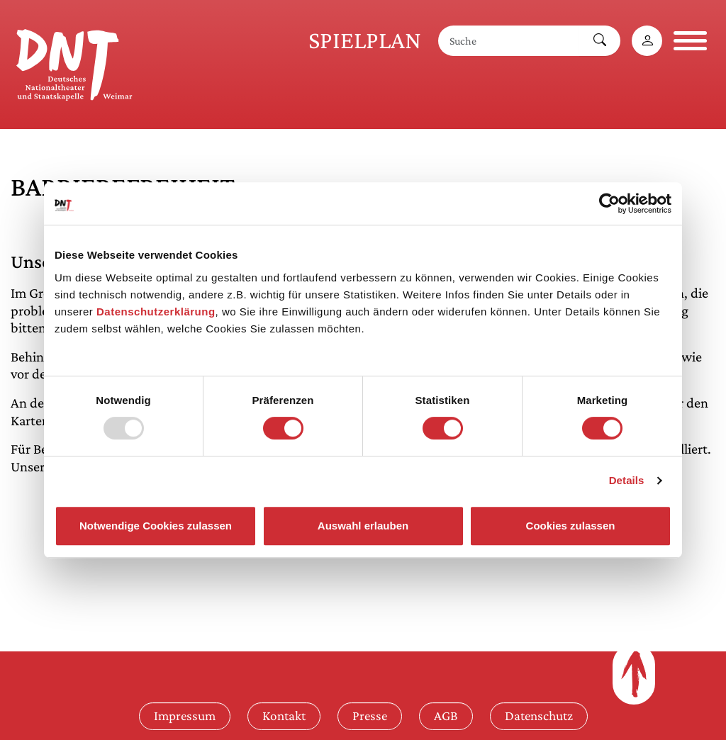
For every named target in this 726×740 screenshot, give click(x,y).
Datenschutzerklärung (156, 311)
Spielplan (364, 40)
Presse (369, 715)
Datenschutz (539, 715)
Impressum (185, 715)
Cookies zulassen (570, 526)
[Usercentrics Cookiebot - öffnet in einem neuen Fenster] (609, 203)
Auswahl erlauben (363, 526)
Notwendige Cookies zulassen (155, 526)
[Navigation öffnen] (690, 41)
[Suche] (509, 41)
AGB (446, 715)
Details (626, 480)
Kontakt (284, 715)
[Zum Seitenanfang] (634, 674)
